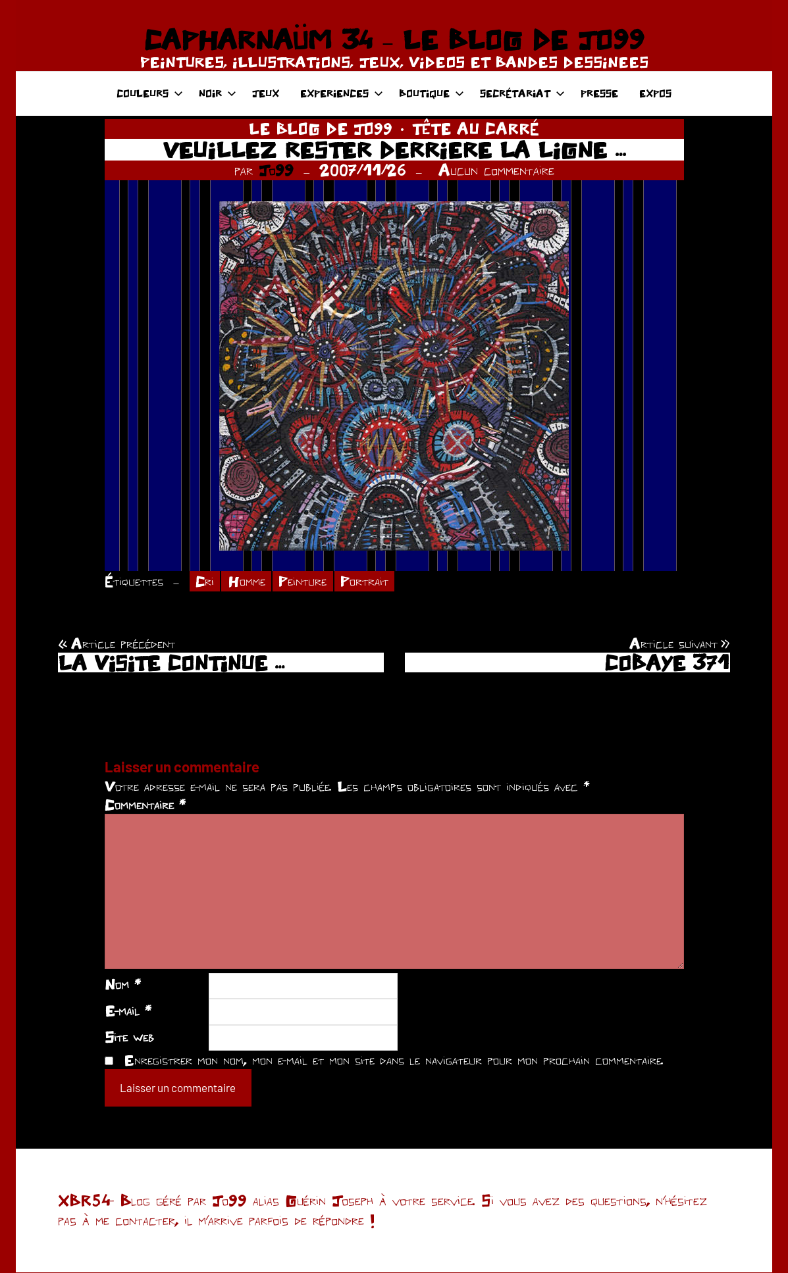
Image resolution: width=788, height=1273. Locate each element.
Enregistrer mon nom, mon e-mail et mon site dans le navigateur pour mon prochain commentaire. (394, 1060)
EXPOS (655, 93)
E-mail (128, 1011)
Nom (123, 985)
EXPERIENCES (341, 93)
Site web (129, 1037)
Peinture (305, 581)
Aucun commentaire (496, 170)
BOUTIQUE (431, 93)
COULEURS (150, 93)
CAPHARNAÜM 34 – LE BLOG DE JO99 (394, 39)
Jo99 (276, 170)
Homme (247, 581)
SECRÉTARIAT (522, 93)
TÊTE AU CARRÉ (475, 128)
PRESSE (599, 93)
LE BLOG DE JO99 (320, 128)
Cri (205, 581)
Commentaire (145, 805)
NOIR (217, 93)
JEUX (265, 93)
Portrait (368, 581)
